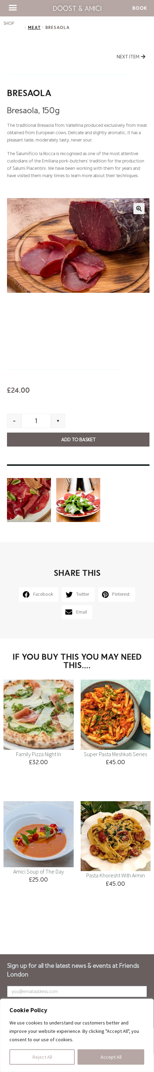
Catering (76, 928)
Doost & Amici (77, 8)
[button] (13, 7)
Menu (12, 928)
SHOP (8, 23)
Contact (51, 928)
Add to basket (78, 439)
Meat (34, 27)
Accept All (111, 1057)
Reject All (42, 1057)
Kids (29, 928)
